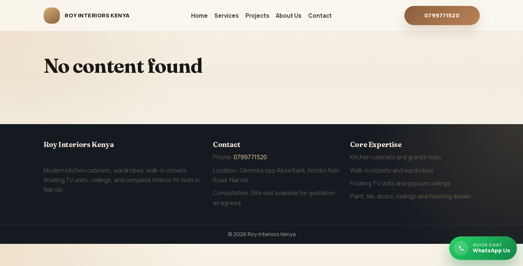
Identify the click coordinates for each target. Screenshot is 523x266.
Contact (320, 16)
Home (199, 16)
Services (226, 16)
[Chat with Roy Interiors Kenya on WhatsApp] (483, 248)
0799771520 (441, 15)
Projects (257, 16)
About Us (289, 16)
